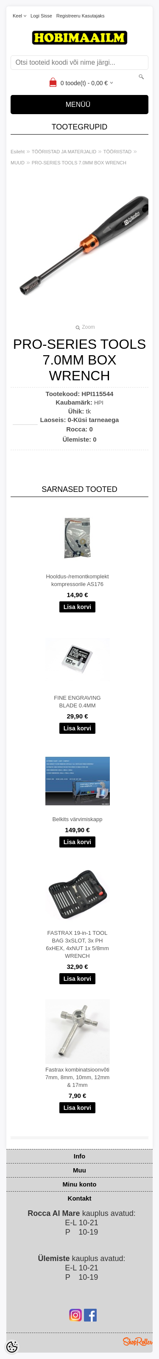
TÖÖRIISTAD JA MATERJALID (64, 151)
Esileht (18, 151)
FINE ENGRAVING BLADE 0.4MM (77, 702)
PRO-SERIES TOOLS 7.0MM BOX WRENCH (79, 162)
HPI (98, 402)
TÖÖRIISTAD (117, 151)
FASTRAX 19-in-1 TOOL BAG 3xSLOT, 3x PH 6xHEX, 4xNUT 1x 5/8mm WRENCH (77, 944)
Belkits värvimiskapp (78, 819)
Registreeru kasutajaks (80, 15)
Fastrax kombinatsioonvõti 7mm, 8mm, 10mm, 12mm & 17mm (77, 1077)
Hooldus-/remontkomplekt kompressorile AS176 (77, 580)
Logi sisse (41, 15)
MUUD (18, 162)
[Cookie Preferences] (12, 1347)
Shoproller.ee (138, 1341)
